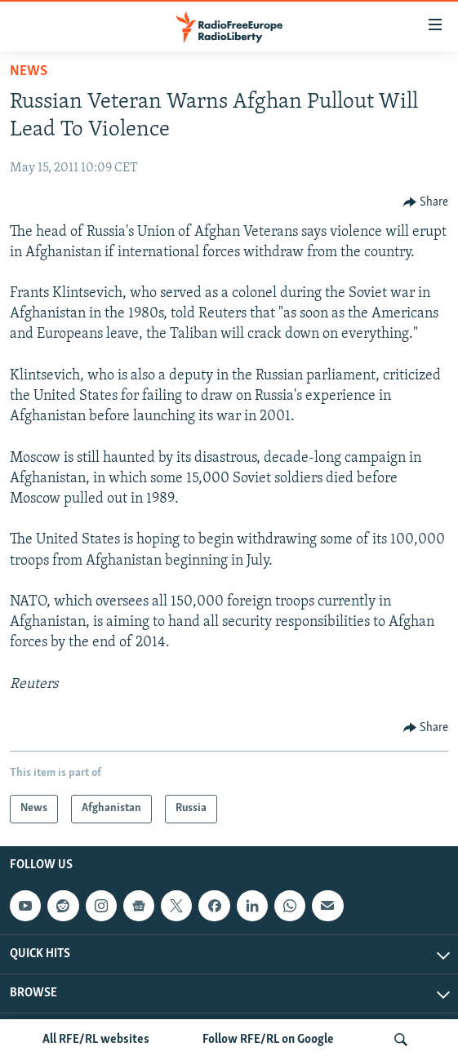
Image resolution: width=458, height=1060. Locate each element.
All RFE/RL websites (95, 1039)
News (28, 71)
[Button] (426, 202)
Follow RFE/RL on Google (268, 1039)
